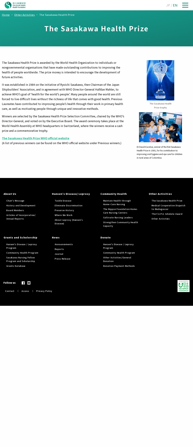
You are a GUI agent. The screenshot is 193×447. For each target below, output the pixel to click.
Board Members (15, 210)
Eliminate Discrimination (69, 205)
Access (25, 290)
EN (175, 5)
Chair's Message (15, 200)
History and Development (21, 205)
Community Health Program (22, 252)
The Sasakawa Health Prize (167, 200)
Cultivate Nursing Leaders (118, 217)
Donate (105, 237)
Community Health (113, 193)
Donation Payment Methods (119, 265)
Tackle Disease (63, 200)
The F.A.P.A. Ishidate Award (167, 213)
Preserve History (64, 210)
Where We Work (64, 215)
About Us (10, 193)
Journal (59, 253)
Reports (59, 249)
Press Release (63, 258)
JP (168, 5)
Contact (9, 290)
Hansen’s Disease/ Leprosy (71, 193)
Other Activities (160, 193)
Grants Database (16, 265)
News (56, 237)
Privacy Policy (44, 290)
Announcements (64, 244)
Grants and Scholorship (20, 237)
